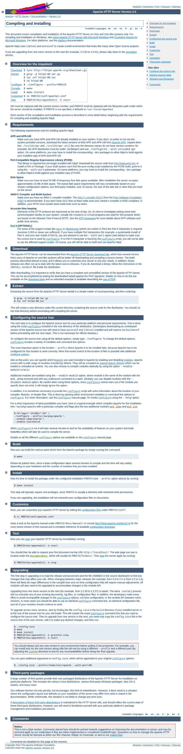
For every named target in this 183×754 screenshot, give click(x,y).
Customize (154, 50)
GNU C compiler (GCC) (90, 197)
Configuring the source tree (163, 38)
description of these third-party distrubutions (36, 702)
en (115, 28)
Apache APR (119, 142)
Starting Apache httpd (160, 75)
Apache (9, 16)
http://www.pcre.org (124, 163)
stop (102, 555)
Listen (33, 651)
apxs (59, 229)
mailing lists (116, 735)
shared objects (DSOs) (112, 363)
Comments (154, 84)
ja (131, 28)
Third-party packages (160, 61)
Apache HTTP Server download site (90, 254)
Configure (16, 84)
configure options (19, 354)
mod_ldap (115, 406)
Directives (148, 6)
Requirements (156, 27)
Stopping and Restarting (161, 79)
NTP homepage (87, 218)
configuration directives (102, 526)
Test (151, 54)
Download (154, 31)
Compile (15, 88)
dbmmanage (72, 229)
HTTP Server (22, 16)
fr (126, 28)
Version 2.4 (55, 16)
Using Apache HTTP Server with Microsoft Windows (81, 37)
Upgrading (154, 58)
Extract (152, 34)
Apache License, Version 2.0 (39, 748)
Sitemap (176, 6)
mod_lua (132, 406)
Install (152, 46)
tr (141, 28)
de (109, 28)
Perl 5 (13, 225)
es (121, 28)
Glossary (165, 6)
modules (128, 360)
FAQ (157, 6)
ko (136, 28)
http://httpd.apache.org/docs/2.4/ (112, 523)
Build (152, 42)
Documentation (38, 16)
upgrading (131, 52)
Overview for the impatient (162, 23)
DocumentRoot (39, 556)
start (27, 539)
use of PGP (109, 279)
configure (52, 239)
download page (36, 279)
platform (62, 40)
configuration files (91, 510)
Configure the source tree (162, 71)
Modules (137, 6)
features (58, 360)
